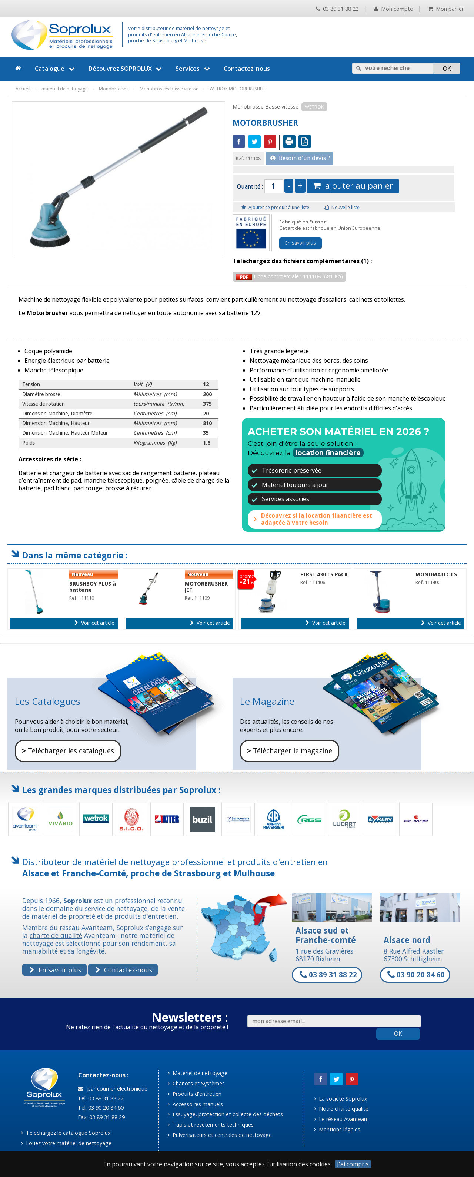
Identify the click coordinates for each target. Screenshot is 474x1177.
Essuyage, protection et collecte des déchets (225, 1114)
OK (398, 1034)
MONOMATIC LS (436, 574)
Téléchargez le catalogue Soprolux (66, 1132)
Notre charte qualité (341, 1108)
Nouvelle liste (342, 207)
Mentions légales (337, 1129)
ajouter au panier (353, 185)
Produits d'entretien (194, 1093)
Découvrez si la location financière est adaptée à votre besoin (316, 519)
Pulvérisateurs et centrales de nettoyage (220, 1134)
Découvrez (126, 68)
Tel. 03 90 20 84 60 (100, 1107)
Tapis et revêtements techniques (211, 1124)
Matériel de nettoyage (197, 1073)
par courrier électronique (112, 1088)
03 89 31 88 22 (337, 8)
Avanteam (97, 927)
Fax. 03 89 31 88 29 (100, 1117)
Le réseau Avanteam (341, 1119)
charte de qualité (56, 935)
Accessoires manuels (195, 1104)
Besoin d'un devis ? (300, 158)
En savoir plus (300, 242)
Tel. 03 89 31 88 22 (100, 1098)
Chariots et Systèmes (196, 1083)
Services (194, 68)
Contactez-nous (247, 68)
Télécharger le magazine (289, 751)
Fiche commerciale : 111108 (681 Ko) (289, 276)
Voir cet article (94, 623)
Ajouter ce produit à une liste (275, 207)
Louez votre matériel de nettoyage (66, 1143)
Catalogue (56, 68)
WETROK (314, 106)
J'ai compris (353, 1164)
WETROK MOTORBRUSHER (237, 89)
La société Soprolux (340, 1098)
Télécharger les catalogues (68, 751)
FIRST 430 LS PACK (324, 574)
